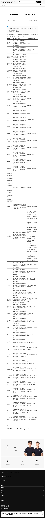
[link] (2, 506)
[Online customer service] (43, 512)
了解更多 (11, 514)
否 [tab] (30, 428)
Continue (38, 1)
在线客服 (3, 480)
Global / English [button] (21, 1)
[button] (4, 506)
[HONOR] (4, 472)
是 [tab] (21, 428)
